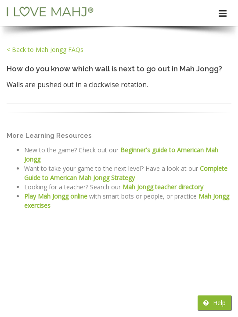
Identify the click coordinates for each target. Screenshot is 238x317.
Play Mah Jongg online (55, 196)
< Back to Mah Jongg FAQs (45, 49)
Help (214, 303)
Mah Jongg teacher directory (163, 187)
